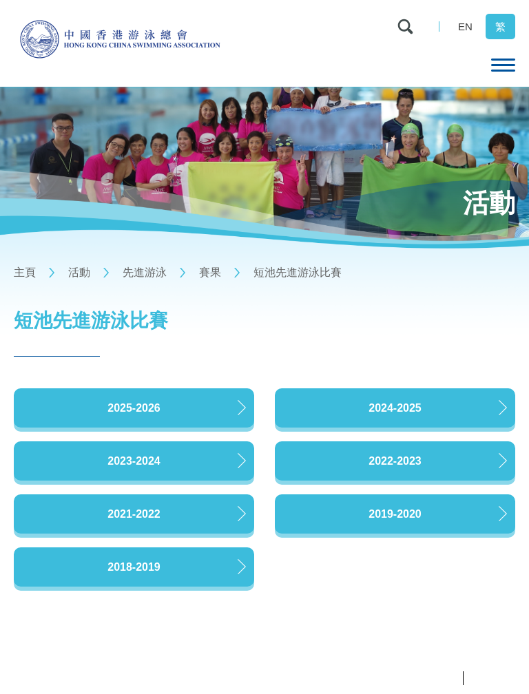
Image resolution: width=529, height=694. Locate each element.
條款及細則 (492, 678)
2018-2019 (133, 567)
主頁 (25, 272)
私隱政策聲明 (430, 678)
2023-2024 (133, 461)
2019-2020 (395, 514)
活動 (79, 272)
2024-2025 (395, 408)
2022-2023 (395, 461)
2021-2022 (133, 514)
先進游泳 (145, 272)
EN (465, 26)
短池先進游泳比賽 (297, 272)
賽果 (210, 272)
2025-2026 (133, 408)
